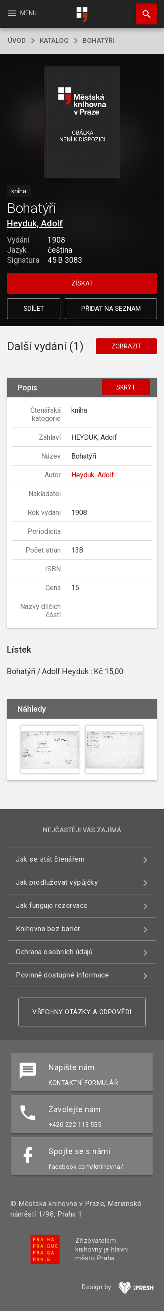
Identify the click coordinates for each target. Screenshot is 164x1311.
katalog (54, 41)
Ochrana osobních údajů (54, 952)
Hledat (142, 9)
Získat (82, 283)
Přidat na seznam (111, 309)
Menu (22, 13)
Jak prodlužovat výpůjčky (57, 882)
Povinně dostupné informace (62, 975)
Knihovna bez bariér (48, 929)
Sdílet (34, 309)
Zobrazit (126, 346)
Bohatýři (98, 41)
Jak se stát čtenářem (50, 859)
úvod (17, 41)
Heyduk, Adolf (35, 223)
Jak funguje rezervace (52, 905)
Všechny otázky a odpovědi (82, 1012)
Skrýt (126, 387)
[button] (82, 123)
